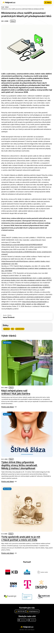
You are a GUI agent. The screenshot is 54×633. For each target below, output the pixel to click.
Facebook (22, 620)
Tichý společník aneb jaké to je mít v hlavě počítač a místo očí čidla (20, 538)
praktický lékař (20, 329)
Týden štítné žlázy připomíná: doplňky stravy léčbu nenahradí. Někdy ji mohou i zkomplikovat (19, 465)
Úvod (2, 7)
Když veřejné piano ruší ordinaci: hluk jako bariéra (15, 392)
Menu (49, 2)
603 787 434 (20, 611)
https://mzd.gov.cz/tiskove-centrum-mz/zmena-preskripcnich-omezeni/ (26, 297)
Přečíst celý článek (7, 407)
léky (12, 329)
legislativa (6, 329)
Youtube (31, 620)
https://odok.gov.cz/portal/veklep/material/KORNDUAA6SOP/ (22, 245)
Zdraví (6, 7)
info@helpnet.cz (32, 611)
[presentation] (27, 362)
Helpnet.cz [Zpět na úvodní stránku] (10, 2)
